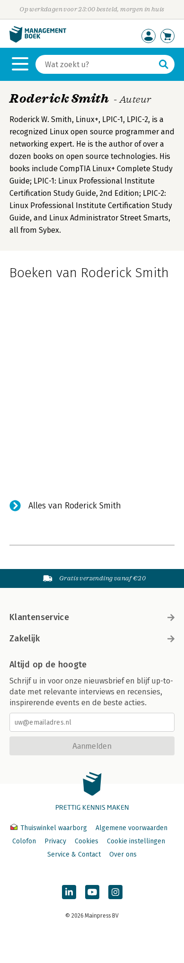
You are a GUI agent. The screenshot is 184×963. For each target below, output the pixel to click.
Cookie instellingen (136, 841)
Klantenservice (92, 617)
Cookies (86, 841)
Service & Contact (74, 854)
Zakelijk (92, 638)
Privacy (55, 841)
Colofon (24, 841)
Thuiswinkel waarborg (49, 828)
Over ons (123, 854)
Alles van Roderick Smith (74, 505)
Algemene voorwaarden (131, 828)
